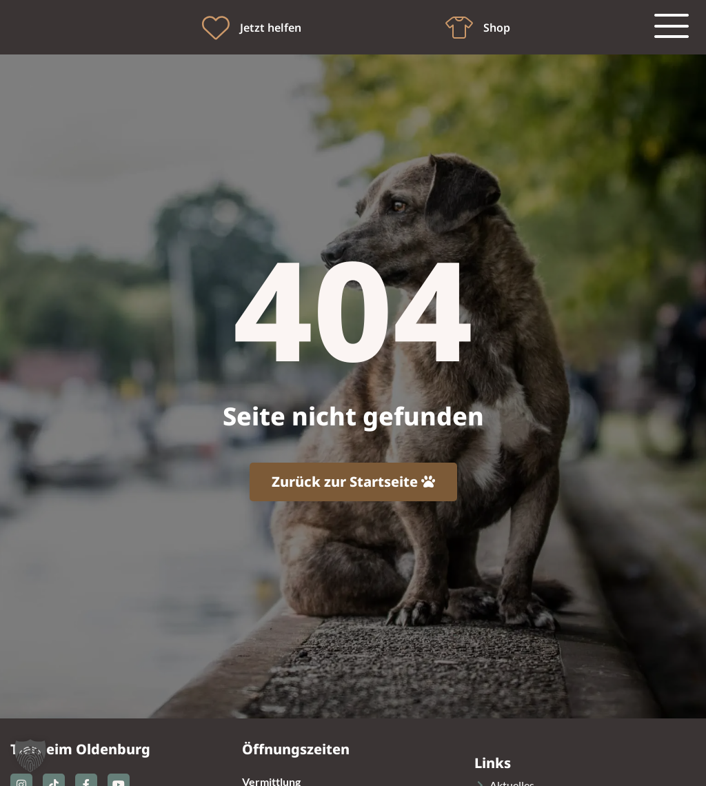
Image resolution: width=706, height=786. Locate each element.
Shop (496, 27)
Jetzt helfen (270, 27)
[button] (30, 755)
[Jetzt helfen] (216, 27)
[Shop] (459, 27)
